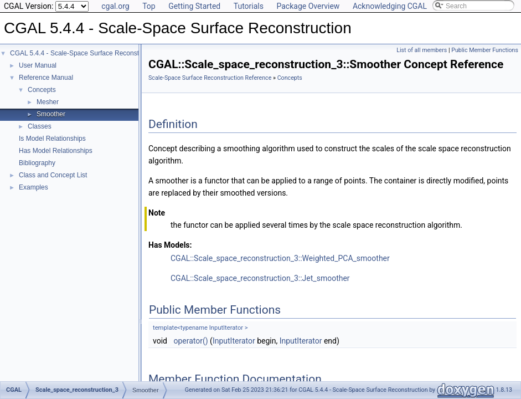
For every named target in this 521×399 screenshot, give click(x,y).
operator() (190, 340)
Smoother (51, 114)
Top (149, 6)
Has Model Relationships (55, 151)
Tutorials (249, 6)
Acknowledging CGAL (390, 6)
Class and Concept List (53, 175)
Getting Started (194, 6)
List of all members (421, 50)
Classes (39, 126)
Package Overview (307, 6)
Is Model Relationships (52, 138)
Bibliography (37, 163)
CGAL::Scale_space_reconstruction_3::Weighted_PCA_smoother (280, 258)
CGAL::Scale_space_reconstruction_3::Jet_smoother (260, 278)
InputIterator (234, 340)
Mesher (48, 102)
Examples (33, 187)
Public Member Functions (484, 50)
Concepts (42, 90)
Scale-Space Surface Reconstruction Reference (209, 77)
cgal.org (115, 6)
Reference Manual (46, 77)
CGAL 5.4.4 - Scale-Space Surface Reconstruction (84, 53)
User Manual (37, 65)
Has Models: (170, 245)
